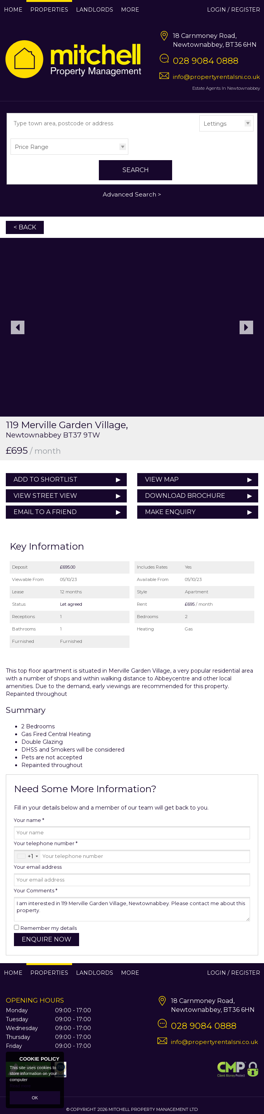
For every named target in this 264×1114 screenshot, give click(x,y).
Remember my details (49, 928)
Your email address (38, 867)
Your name (29, 820)
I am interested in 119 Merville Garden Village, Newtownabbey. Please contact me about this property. (132, 909)
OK (35, 1097)
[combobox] (27, 856)
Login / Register (233, 9)
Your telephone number (46, 843)
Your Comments (35, 891)
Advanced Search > (132, 194)
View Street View (45, 495)
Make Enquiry (170, 512)
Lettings (215, 123)
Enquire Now (46, 939)
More (130, 9)
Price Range (31, 147)
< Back (25, 227)
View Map (162, 479)
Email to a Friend (45, 512)
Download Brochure (185, 495)
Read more (20, 1085)
